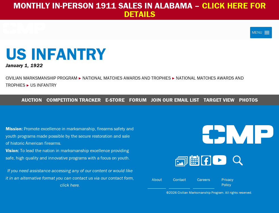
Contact (179, 179)
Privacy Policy (227, 182)
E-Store (115, 100)
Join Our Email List (175, 100)
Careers (203, 179)
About (157, 179)
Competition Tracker (73, 100)
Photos (248, 100)
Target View (219, 100)
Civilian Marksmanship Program (24, 30)
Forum (137, 100)
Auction (32, 100)
